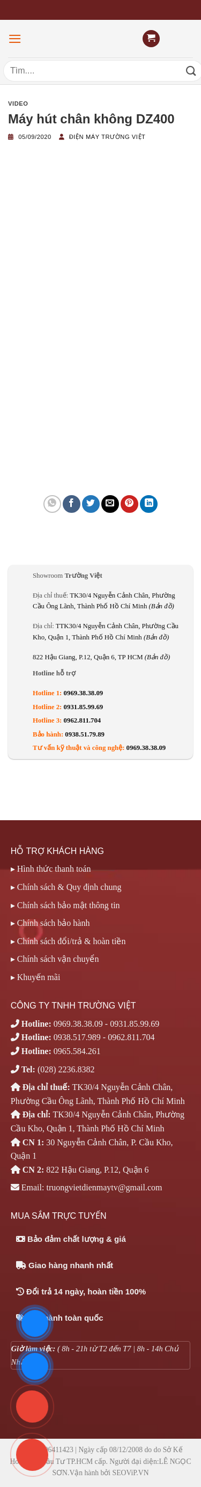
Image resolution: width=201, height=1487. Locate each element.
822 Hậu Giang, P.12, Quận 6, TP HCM (101, 657)
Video (18, 103)
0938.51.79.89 (85, 734)
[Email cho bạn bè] (110, 504)
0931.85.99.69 (83, 707)
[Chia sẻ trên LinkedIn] (149, 504)
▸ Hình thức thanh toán (51, 868)
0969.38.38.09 (83, 693)
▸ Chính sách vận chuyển (55, 958)
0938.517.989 (77, 1037)
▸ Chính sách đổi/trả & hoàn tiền (68, 941)
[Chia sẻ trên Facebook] (71, 504)
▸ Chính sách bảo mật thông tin (65, 905)
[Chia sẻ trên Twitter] (91, 504)
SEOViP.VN (131, 1473)
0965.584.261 (77, 1051)
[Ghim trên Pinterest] (129, 504)
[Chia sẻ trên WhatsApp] (52, 504)
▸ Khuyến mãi (36, 977)
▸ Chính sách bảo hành (50, 922)
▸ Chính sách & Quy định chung (66, 887)
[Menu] (15, 39)
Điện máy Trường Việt (107, 137)
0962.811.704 (82, 720)
